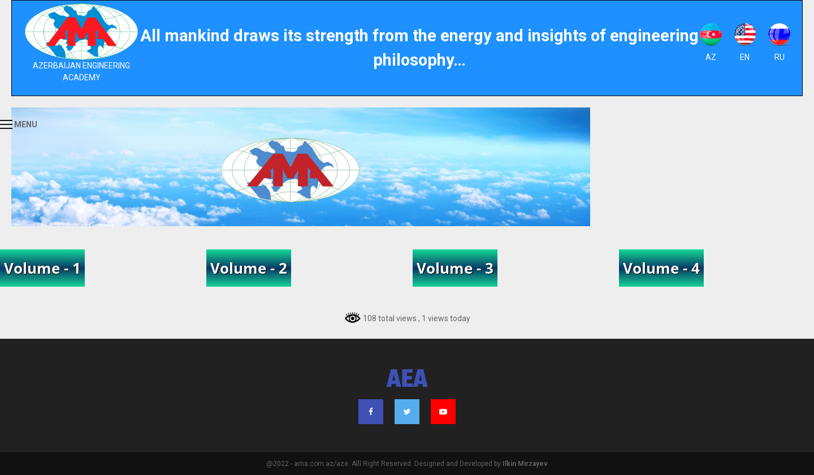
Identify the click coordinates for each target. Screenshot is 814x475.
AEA (407, 380)
